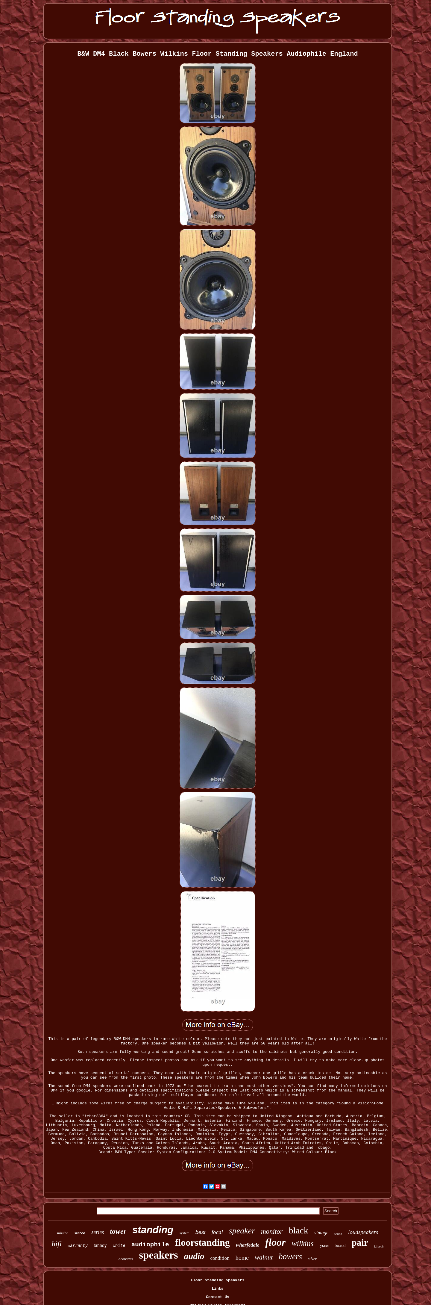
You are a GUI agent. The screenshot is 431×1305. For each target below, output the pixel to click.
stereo (80, 1232)
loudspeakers (363, 1232)
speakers (158, 1255)
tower (118, 1231)
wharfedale (247, 1245)
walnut (264, 1257)
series (97, 1232)
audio (194, 1256)
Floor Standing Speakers (217, 1280)
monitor (272, 1231)
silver (312, 1258)
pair (360, 1242)
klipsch (379, 1246)
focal (217, 1232)
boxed (340, 1245)
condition (219, 1258)
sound (338, 1234)
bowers (290, 1256)
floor (275, 1242)
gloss (324, 1246)
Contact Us (217, 1297)
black (298, 1230)
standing (153, 1229)
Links (217, 1288)
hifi (57, 1244)
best (200, 1232)
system (184, 1233)
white (119, 1245)
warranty (78, 1245)
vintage (321, 1232)
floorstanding (202, 1242)
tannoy (100, 1245)
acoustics (126, 1258)
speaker (242, 1230)
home (242, 1257)
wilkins (303, 1243)
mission (63, 1233)
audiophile (150, 1244)
